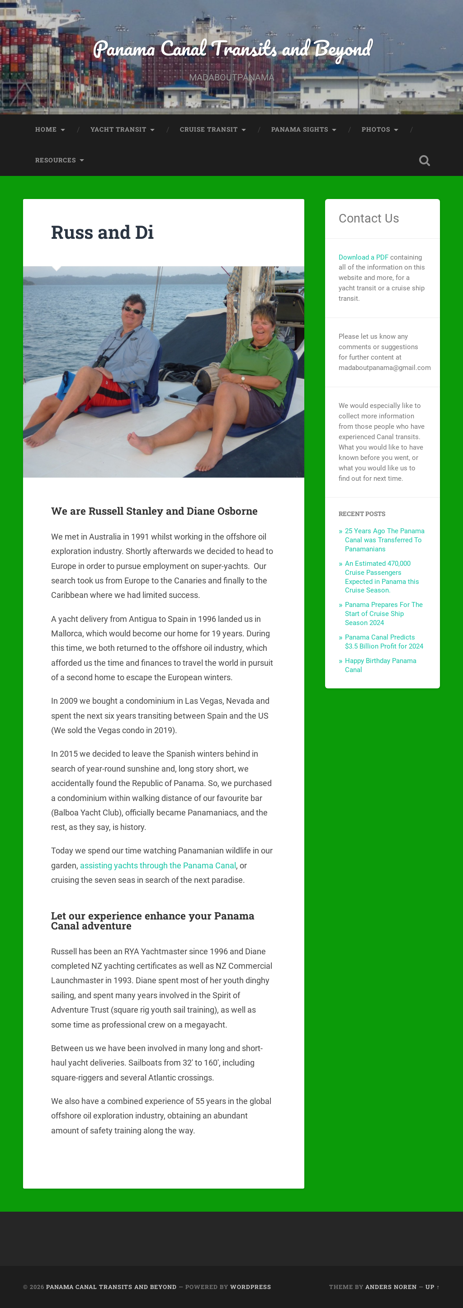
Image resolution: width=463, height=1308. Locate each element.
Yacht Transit (118, 129)
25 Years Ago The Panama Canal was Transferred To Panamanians (385, 540)
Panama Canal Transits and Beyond (232, 48)
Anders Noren (391, 1286)
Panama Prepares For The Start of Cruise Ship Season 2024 (384, 614)
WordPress (250, 1286)
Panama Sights (299, 129)
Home (46, 129)
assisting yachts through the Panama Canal (158, 865)
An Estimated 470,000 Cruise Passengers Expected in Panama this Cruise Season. (382, 577)
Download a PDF (363, 257)
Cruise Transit (209, 129)
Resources (55, 160)
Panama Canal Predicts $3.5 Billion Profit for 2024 (384, 641)
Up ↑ (432, 1286)
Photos (376, 129)
